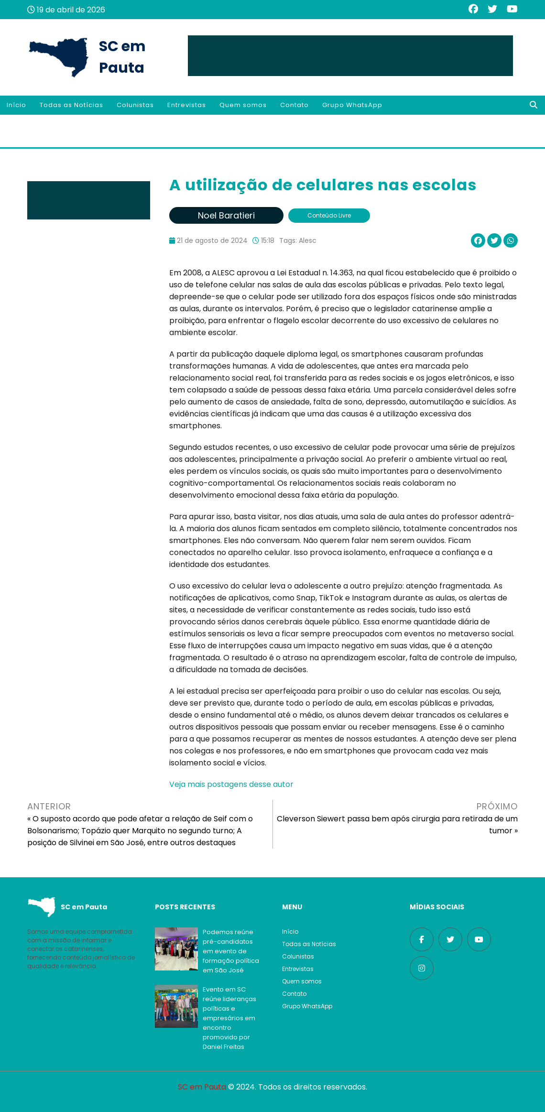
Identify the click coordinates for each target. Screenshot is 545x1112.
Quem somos (243, 104)
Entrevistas (186, 104)
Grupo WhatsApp (352, 104)
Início (16, 104)
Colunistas (135, 104)
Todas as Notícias (71, 104)
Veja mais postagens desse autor (231, 784)
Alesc (307, 240)
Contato (294, 104)
